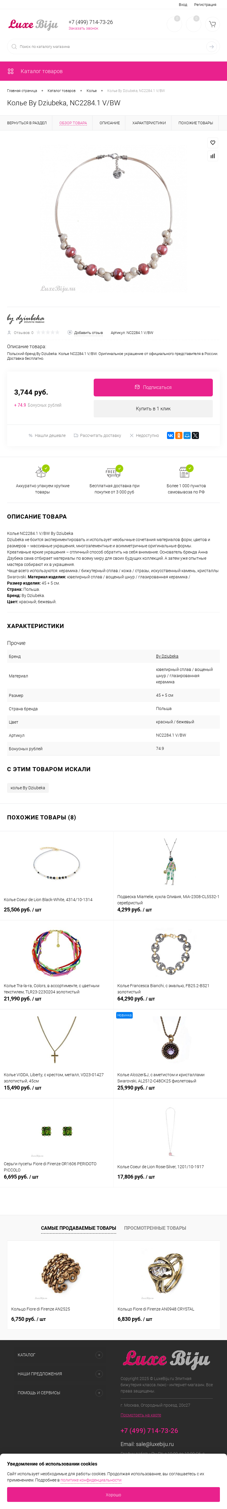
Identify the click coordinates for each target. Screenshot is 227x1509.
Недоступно (144, 435)
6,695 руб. (56, 1180)
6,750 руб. (28, 1319)
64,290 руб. (170, 1002)
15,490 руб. (56, 1091)
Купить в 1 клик (153, 408)
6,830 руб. (135, 1319)
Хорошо (113, 1494)
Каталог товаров (35, 71)
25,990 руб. (170, 1091)
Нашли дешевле (47, 435)
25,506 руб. (56, 913)
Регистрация (205, 4)
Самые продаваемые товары (78, 1228)
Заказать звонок (83, 28)
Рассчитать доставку (97, 435)
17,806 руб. (170, 1180)
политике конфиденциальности (91, 1480)
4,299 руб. (170, 913)
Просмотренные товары (155, 1228)
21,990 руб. (56, 1002)
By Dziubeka (167, 656)
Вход (183, 4)
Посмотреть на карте (141, 1415)
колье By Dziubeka (28, 788)
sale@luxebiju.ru (155, 1444)
